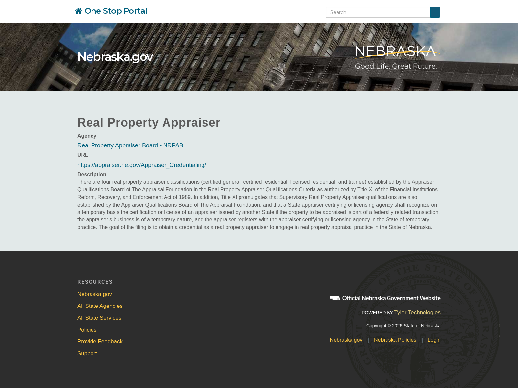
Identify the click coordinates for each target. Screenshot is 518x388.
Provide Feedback (100, 342)
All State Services (99, 318)
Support (87, 353)
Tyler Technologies (417, 312)
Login (434, 340)
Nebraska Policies (395, 340)
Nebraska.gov (115, 56)
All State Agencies (100, 306)
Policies (87, 330)
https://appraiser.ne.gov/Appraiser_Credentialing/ (141, 165)
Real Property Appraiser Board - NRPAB (130, 145)
